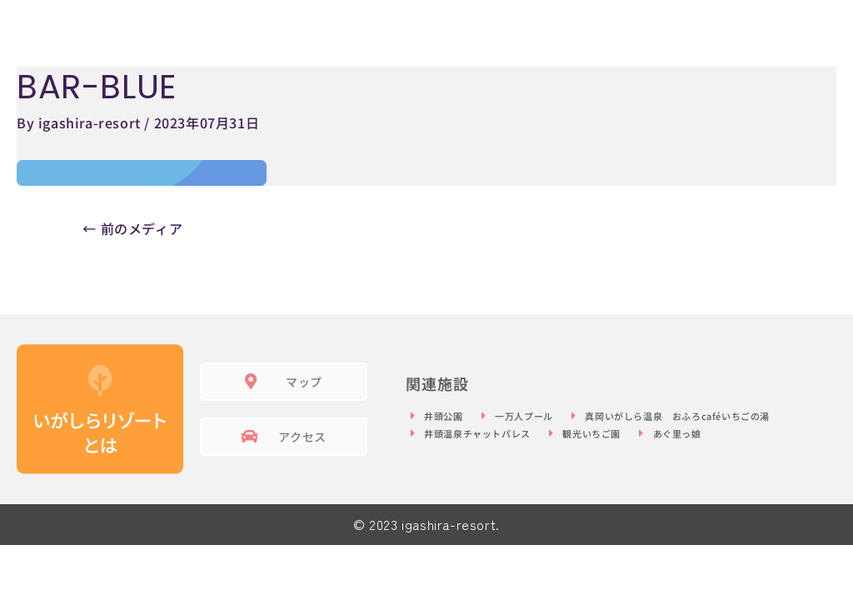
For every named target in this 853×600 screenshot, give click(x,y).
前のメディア (132, 228)
